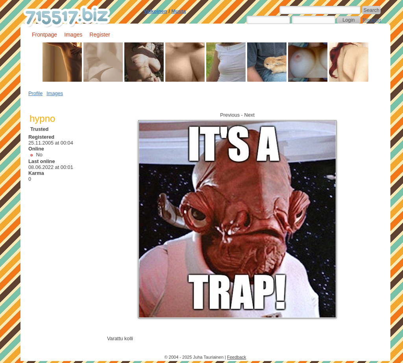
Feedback (236, 357)
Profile (35, 93)
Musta (178, 11)
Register (371, 20)
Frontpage (44, 34)
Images (73, 34)
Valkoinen (155, 11)
